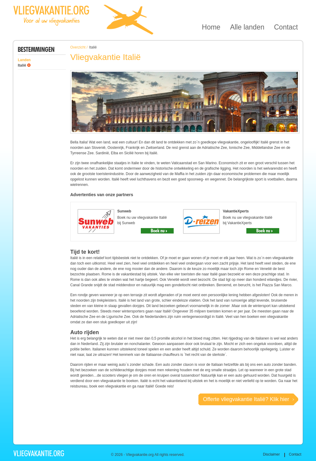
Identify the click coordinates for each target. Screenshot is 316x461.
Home (211, 7)
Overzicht (78, 47)
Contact (286, 7)
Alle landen (247, 7)
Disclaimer (271, 454)
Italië (22, 65)
